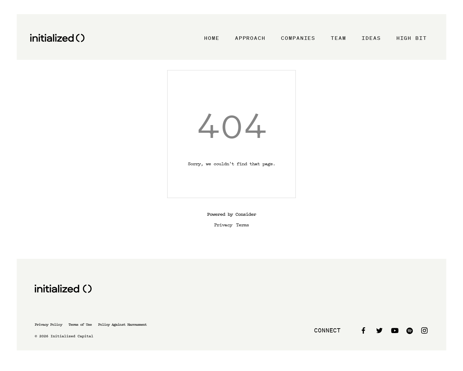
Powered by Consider (231, 214)
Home (212, 38)
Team (338, 38)
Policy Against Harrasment (122, 324)
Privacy (223, 224)
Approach (250, 38)
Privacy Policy (48, 324)
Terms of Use (80, 324)
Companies (298, 38)
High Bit (411, 38)
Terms (242, 224)
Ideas (371, 38)
